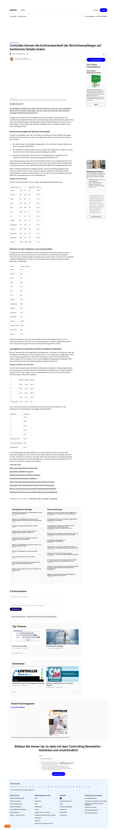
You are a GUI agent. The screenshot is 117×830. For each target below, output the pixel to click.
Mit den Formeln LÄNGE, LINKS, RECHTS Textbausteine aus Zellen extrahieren (24, 532)
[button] (103, 10)
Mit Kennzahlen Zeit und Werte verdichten (25, 475)
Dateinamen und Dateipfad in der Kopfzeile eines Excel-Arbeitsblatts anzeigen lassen (26, 563)
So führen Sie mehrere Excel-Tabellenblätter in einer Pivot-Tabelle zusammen (27, 513)
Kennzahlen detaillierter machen (21, 472)
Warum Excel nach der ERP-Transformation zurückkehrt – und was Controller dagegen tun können (62, 554)
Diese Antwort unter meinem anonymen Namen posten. (28, 605)
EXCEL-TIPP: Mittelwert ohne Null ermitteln (24, 551)
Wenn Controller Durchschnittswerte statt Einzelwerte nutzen (32, 482)
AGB (92, 197)
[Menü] (22, 10)
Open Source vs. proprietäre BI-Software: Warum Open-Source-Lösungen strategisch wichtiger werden (62, 547)
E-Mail (40, 755)
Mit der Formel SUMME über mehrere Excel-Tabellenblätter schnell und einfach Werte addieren (26, 520)
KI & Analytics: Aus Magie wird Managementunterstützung (56, 541)
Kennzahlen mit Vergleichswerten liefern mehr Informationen (32, 485)
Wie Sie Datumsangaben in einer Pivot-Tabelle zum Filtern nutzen (26, 569)
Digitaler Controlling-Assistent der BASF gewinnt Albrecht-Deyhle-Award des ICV (61, 575)
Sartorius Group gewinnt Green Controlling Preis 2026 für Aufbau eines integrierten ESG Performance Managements (62, 568)
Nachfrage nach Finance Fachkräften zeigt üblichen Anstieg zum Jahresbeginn (62, 520)
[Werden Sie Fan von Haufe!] (61, 798)
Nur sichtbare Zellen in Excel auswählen (23, 556)
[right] (77, 653)
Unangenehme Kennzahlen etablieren (23, 478)
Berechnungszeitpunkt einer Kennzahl (23, 468)
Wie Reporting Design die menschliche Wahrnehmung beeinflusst (33, 492)
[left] (75, 653)
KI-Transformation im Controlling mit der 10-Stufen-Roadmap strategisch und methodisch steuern (62, 560)
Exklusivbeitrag (17, 631)
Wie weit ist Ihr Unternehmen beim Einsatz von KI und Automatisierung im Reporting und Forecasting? (62, 534)
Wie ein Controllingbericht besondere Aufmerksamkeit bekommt (33, 489)
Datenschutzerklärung (94, 200)
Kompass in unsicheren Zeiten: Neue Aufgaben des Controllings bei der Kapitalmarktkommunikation (62, 513)
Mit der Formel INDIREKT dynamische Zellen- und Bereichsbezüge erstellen (26, 545)
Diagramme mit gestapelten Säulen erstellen (25, 526)
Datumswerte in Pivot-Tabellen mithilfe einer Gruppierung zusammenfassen (25, 538)
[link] (13, 16)
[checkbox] (11, 606)
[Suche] (95, 10)
